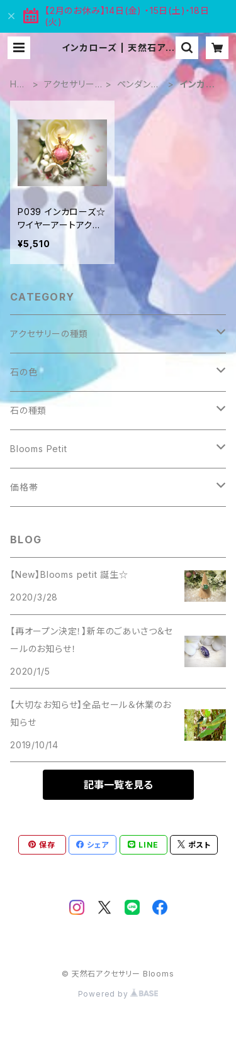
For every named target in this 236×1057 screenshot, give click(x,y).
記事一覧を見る (118, 784)
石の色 (23, 372)
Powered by (118, 994)
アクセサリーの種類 (69, 85)
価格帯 (24, 487)
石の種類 (28, 410)
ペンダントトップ (138, 85)
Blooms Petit (38, 448)
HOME (17, 85)
